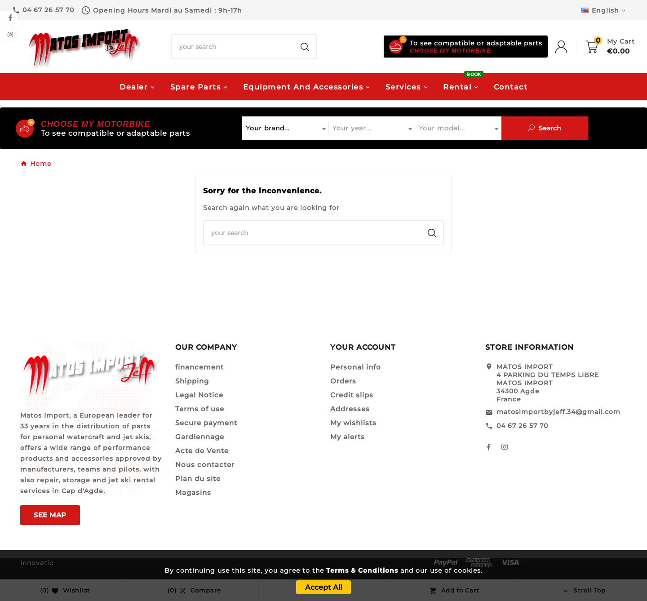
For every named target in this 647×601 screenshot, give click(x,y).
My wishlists (353, 422)
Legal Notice (199, 395)
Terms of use (199, 409)
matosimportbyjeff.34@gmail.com (558, 412)
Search (544, 128)
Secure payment (206, 422)
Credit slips (351, 395)
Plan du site (198, 478)
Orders (343, 381)
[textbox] (285, 128)
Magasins (193, 492)
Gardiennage (199, 436)
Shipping (192, 381)
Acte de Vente (202, 450)
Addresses (350, 409)
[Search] (232, 46)
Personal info (355, 367)
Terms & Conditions (362, 570)
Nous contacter (205, 464)
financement (199, 367)
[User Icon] (570, 46)
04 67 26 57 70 (522, 426)
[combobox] (285, 128)
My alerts (347, 436)
